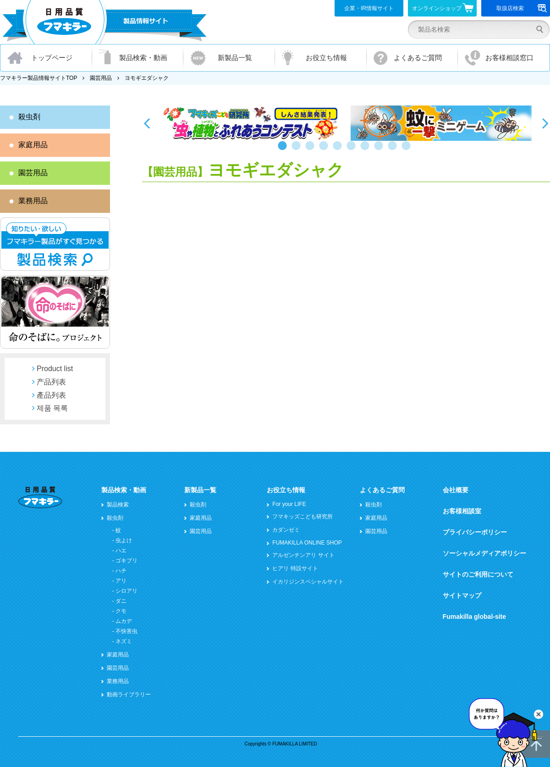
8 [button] (380, 150)
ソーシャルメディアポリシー (484, 553)
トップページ (51, 57)
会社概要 (455, 490)
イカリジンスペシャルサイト (308, 581)
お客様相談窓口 (509, 57)
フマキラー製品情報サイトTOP (38, 78)
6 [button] (353, 150)
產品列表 (51, 395)
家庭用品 (33, 145)
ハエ (121, 550)
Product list (55, 368)
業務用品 (33, 201)
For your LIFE (289, 504)
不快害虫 (127, 631)
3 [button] (311, 150)
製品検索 (118, 504)
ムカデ (124, 621)
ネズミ (124, 641)
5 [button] (339, 150)
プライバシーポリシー (475, 532)
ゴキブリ (127, 560)
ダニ (121, 601)
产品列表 (51, 382)
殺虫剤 (29, 117)
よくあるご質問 (418, 57)
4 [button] (325, 150)
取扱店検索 (521, 8)
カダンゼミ (286, 530)
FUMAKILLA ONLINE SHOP (306, 542)
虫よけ (124, 540)
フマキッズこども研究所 (302, 516)
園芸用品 (101, 78)
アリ (121, 581)
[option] (251, 123)
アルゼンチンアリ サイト (303, 555)
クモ (121, 611)
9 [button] (394, 150)
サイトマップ (462, 595)
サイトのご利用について (478, 574)
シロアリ (127, 591)
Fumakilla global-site (474, 616)
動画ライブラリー (129, 694)
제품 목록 (52, 408)
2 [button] (297, 150)
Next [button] (545, 123)
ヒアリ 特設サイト (295, 568)
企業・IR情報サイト (369, 8)
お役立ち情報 (326, 57)
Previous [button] (146, 123)
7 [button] (366, 150)
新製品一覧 (235, 57)
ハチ (121, 570)
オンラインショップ (443, 7)
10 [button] (407, 150)
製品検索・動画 (143, 57)
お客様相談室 (462, 511)
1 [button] (284, 150)
